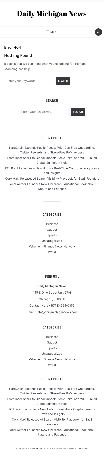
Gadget (52, 229)
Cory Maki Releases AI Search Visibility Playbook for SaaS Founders (52, 178)
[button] (52, 32)
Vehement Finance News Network (52, 246)
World (52, 252)
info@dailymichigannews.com (57, 312)
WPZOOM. (83, 448)
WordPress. (36, 448)
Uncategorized (52, 241)
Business (52, 224)
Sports (52, 235)
